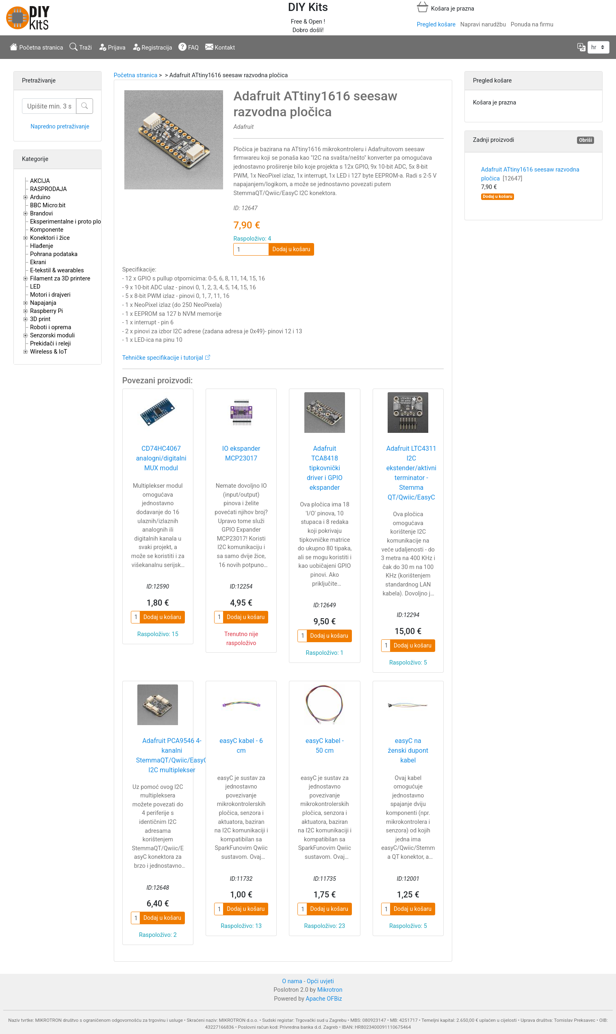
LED (35, 286)
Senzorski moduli (52, 335)
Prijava (112, 47)
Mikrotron (330, 989)
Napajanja (43, 303)
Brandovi (41, 213)
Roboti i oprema (50, 327)
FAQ (188, 47)
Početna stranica (36, 47)
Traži (80, 47)
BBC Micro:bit (47, 205)
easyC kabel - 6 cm (241, 745)
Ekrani (38, 262)
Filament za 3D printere (60, 278)
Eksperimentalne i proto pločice (71, 221)
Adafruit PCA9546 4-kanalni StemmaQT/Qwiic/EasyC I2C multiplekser (172, 755)
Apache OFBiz (324, 998)
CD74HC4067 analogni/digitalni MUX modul (161, 458)
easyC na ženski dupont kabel (408, 750)
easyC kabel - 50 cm (325, 745)
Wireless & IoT (48, 351)
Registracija (152, 47)
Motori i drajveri (50, 294)
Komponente (46, 229)
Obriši (585, 140)
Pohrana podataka (54, 254)
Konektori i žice (50, 238)
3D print (40, 319)
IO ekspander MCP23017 (241, 453)
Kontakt (220, 47)
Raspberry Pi (46, 311)
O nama (292, 981)
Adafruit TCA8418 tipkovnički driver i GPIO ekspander (325, 468)
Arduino (40, 197)
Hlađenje (41, 246)
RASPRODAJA (48, 189)
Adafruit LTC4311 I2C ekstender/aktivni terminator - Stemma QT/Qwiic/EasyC (411, 473)
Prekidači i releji (50, 343)
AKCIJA (40, 181)
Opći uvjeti (320, 981)
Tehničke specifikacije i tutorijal (162, 357)
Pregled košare (436, 24)
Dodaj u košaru (291, 249)
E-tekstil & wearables (57, 270)
